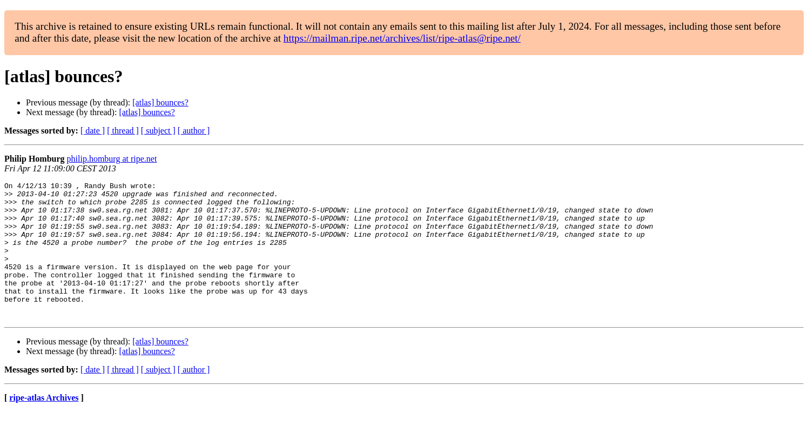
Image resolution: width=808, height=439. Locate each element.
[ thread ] (123, 130)
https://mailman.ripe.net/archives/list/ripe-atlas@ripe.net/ (402, 38)
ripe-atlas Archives (43, 425)
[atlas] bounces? (160, 102)
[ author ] (194, 130)
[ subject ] (158, 130)
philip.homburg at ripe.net (112, 158)
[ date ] (92, 130)
